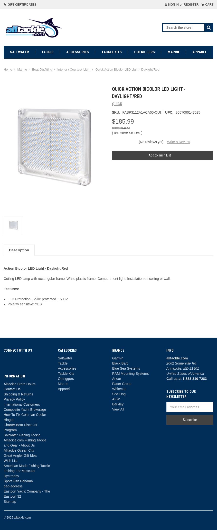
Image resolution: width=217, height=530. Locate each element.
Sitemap (10, 501)
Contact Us (12, 389)
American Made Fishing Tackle (27, 466)
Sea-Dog (119, 394)
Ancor (116, 379)
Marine (174, 52)
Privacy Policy (14, 399)
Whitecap (119, 389)
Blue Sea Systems (126, 368)
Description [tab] (19, 250)
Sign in (172, 4)
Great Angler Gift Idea (20, 455)
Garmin (117, 358)
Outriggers (144, 52)
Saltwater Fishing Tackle (22, 435)
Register (191, 4)
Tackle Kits (112, 52)
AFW (116, 399)
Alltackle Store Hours (20, 384)
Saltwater (19, 52)
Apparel (199, 52)
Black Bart (120, 363)
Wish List (11, 461)
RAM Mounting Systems (130, 373)
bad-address (13, 486)
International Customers (22, 404)
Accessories (77, 52)
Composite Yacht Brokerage (25, 409)
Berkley (118, 404)
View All (118, 409)
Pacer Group (122, 384)
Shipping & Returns (18, 394)
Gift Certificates (20, 4)
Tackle (47, 52)
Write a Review (178, 142)
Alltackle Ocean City (19, 450)
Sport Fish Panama (18, 481)
